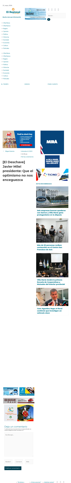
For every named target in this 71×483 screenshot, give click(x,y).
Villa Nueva (6, 26)
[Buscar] (48, 19)
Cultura (5, 45)
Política (5, 34)
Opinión (5, 31)
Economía (6, 42)
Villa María (6, 23)
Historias (6, 37)
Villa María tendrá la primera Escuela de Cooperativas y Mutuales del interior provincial (51, 282)
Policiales (6, 48)
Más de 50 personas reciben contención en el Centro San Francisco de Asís (50, 247)
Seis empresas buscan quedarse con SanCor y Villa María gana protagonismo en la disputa (51, 212)
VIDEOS (27, 84)
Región (5, 28)
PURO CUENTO (53, 84)
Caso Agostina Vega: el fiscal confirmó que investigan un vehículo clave (50, 311)
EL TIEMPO (4, 84)
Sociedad (6, 40)
